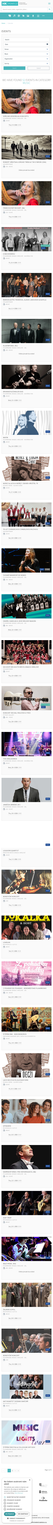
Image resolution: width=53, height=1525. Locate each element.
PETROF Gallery (8, 715)
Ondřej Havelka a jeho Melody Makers (19, 621)
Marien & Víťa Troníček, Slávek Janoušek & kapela (24, 300)
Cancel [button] (38, 68)
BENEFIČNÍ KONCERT (11, 896)
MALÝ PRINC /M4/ (9, 1264)
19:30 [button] (15, 217)
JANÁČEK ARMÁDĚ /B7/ (12, 805)
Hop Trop (7, 1218)
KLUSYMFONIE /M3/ (10, 346)
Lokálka (6, 942)
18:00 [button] (15, 538)
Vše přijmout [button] (9, 1514)
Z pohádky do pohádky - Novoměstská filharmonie (25, 988)
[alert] (17, 1500)
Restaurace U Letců (10, 944)
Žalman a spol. (9, 1310)
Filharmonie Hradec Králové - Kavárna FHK (18, 256)
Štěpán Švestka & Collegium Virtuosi (19, 1447)
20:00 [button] (15, 308)
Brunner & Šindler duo (13, 392)
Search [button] (14, 68)
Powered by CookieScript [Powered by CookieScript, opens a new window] (17, 1521)
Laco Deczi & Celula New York (15, 1080)
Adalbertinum (8, 164)
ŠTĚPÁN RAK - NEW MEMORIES (14, 1034)
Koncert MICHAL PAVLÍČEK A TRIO (17, 713)
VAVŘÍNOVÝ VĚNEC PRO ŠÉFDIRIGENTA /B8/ (19, 1172)
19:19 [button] (15, 951)
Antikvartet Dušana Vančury (15, 1401)
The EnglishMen (10, 759)
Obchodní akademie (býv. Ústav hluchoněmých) (19, 1036)
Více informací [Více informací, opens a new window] (19, 1493)
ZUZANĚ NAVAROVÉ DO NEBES (14, 575)
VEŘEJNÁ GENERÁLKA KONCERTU (16, 116)
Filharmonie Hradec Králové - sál (15, 118)
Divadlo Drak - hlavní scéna (12, 485)
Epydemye (7, 1126)
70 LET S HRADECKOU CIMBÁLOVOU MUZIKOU (20, 529)
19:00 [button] (15, 492)
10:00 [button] (15, 125)
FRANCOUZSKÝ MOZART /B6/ (14, 208)
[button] (17, 1518)
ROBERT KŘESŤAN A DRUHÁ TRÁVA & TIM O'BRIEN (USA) (24, 162)
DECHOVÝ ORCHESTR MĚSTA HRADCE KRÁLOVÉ (21, 667)
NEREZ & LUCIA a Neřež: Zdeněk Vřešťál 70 (20, 483)
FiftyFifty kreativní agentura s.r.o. (38, 1522)
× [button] (29, 1480)
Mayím (5, 437)
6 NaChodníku (9, 254)
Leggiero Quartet (11, 851)
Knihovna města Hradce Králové (14, 853)
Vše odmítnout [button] (23, 1514)
